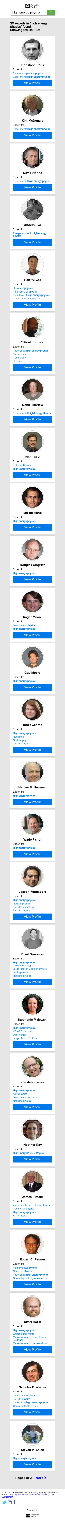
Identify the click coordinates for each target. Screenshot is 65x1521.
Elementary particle (28, 73)
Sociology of (31, 341)
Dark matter (24, 725)
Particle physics (21, 866)
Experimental (31, 77)
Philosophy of (25, 337)
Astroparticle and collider (31, 1377)
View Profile (32, 92)
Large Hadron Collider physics (30, 1123)
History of (22, 334)
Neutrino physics (22, 1130)
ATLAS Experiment (23, 1185)
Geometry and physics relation (30, 1453)
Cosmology (19, 406)
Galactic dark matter (24, 1511)
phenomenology (24, 1118)
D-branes (18, 410)
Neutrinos (18, 859)
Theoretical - (30, 1450)
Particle (28, 1312)
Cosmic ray (23, 1381)
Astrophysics (20, 1250)
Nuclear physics (21, 863)
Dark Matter (19, 1189)
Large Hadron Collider (25, 1192)
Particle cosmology (23, 1058)
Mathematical (25, 1443)
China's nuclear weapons (27, 344)
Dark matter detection (25, 1254)
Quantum (22, 1446)
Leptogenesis (20, 1126)
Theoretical (30, 399)
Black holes (19, 403)
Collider (22, 530)
